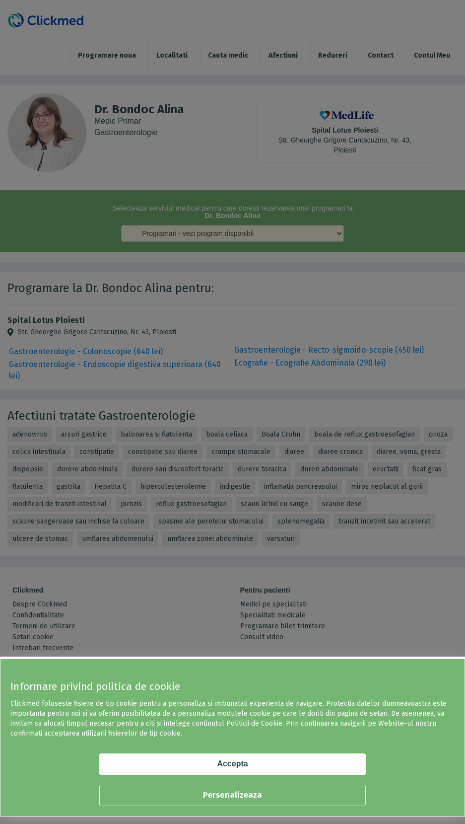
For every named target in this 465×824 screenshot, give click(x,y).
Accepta (232, 763)
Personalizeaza (232, 795)
